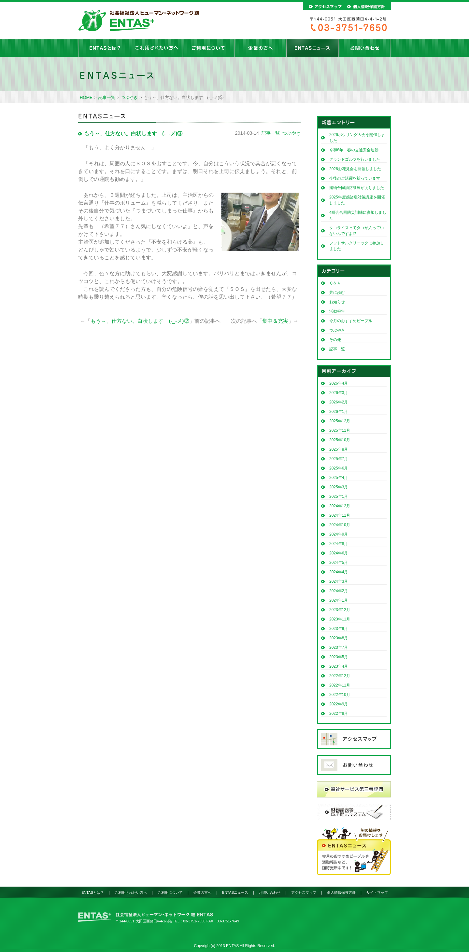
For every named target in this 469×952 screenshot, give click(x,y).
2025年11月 (339, 430)
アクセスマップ (303, 892)
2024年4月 (338, 572)
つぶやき (129, 97)
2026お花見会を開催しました (355, 169)
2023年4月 (338, 666)
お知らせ (337, 302)
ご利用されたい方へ (156, 48)
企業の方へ (260, 48)
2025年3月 (338, 487)
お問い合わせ (365, 48)
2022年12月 (339, 675)
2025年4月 (338, 477)
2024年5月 (338, 562)
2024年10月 (339, 525)
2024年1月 (338, 600)
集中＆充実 (275, 321)
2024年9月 (338, 534)
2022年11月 (339, 685)
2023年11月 (339, 619)
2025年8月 (338, 449)
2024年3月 (338, 581)
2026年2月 (338, 402)
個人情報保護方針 (341, 892)
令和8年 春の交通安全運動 (355, 150)
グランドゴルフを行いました (354, 159)
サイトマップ (377, 892)
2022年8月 (338, 713)
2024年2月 (338, 591)
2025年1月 (338, 496)
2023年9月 (338, 628)
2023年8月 (338, 638)
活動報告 (337, 311)
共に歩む (337, 292)
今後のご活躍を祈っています (354, 178)
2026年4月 (338, 383)
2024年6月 (338, 553)
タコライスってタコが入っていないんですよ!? (356, 230)
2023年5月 (338, 657)
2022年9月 (338, 704)
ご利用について (208, 48)
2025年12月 (339, 421)
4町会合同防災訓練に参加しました (357, 215)
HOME (86, 97)
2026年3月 (338, 392)
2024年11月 (339, 515)
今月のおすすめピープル (350, 321)
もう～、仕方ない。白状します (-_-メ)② (140, 321)
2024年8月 (338, 543)
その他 (335, 339)
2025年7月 (338, 458)
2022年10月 (339, 694)
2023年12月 (339, 609)
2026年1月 (338, 411)
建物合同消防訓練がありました (356, 187)
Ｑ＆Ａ (335, 283)
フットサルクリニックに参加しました (356, 246)
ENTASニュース (313, 48)
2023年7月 (338, 647)
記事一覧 (106, 97)
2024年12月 (339, 506)
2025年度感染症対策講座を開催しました (357, 200)
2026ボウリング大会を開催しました (357, 137)
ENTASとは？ (104, 48)
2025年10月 (339, 440)
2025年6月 (338, 468)
